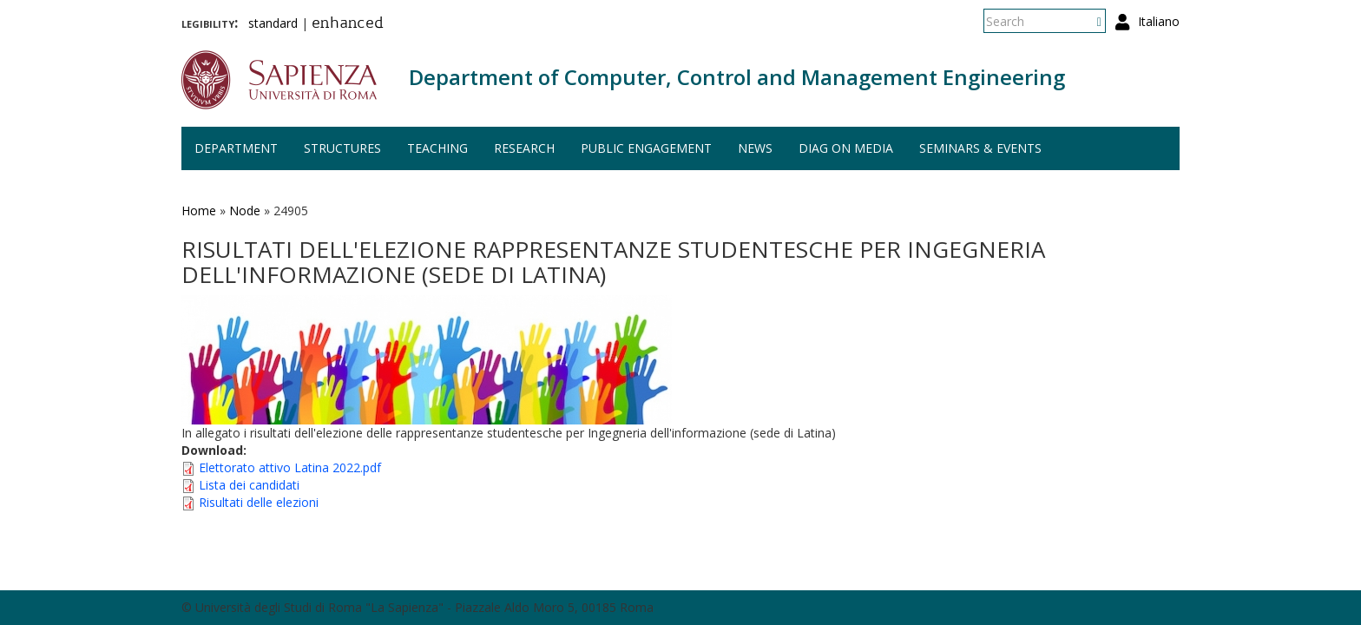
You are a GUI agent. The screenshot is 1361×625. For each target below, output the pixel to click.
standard (273, 23)
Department (236, 148)
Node (244, 210)
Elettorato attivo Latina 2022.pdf (290, 467)
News (755, 148)
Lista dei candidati (249, 485)
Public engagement (646, 148)
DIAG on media (846, 148)
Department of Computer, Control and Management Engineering (737, 76)
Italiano (1159, 21)
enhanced (348, 24)
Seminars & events (980, 148)
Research (524, 148)
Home (198, 210)
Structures (342, 148)
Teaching (437, 148)
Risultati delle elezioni (259, 502)
